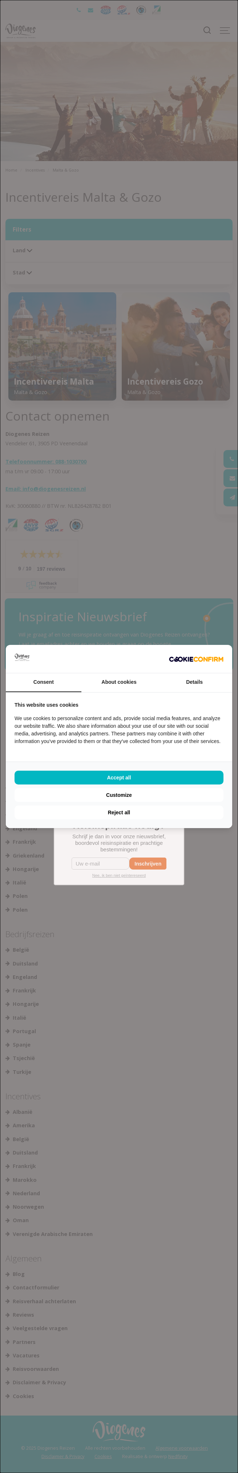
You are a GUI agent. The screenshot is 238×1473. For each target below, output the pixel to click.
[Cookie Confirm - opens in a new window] (196, 659)
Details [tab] (194, 682)
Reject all (119, 812)
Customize (119, 795)
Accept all (119, 777)
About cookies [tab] (118, 682)
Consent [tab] (43, 682)
